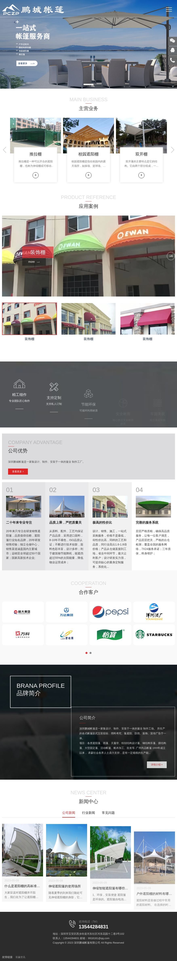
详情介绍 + (157, 788)
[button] (88, 84)
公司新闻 (68, 813)
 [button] (171, 256)
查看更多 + (18, 472)
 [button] (172, 150)
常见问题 (108, 813)
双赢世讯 (20, 957)
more (34, 262)
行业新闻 (88, 813)
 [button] (5, 150)
